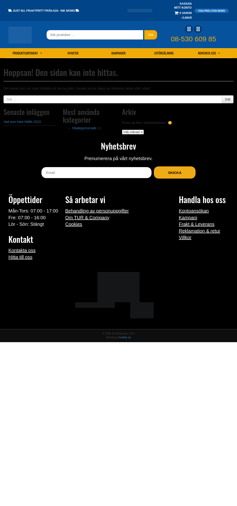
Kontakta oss (209, 53)
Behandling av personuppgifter (97, 210)
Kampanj (188, 217)
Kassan (186, 3)
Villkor (185, 237)
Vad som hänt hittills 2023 (22, 122)
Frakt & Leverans (197, 224)
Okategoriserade (84, 128)
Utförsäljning (164, 52)
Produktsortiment (28, 53)
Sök (150, 35)
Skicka (174, 173)
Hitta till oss (20, 257)
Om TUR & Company (87, 217)
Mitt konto (183, 7)
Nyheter (73, 52)
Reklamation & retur (199, 230)
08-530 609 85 (193, 39)
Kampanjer (118, 52)
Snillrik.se (125, 337)
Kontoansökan (194, 210)
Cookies (73, 224)
